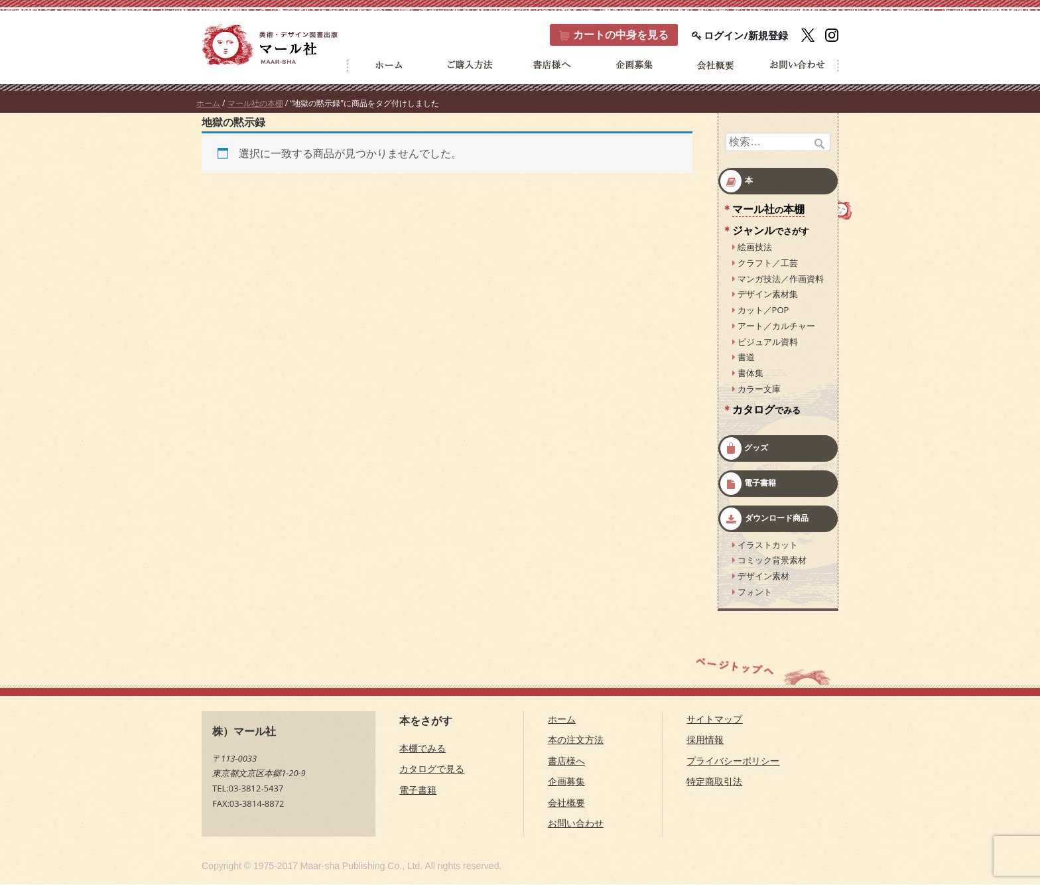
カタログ (766, 409)
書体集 (750, 373)
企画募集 (566, 782)
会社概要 (566, 802)
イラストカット (768, 545)
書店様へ (566, 760)
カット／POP (763, 310)
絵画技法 (755, 247)
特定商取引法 (714, 782)
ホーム (208, 103)
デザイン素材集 (768, 295)
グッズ (756, 447)
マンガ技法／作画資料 (781, 279)
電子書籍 (760, 482)
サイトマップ (714, 719)
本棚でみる (422, 748)
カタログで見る (431, 769)
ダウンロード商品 (777, 517)
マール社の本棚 (255, 103)
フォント (755, 592)
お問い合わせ (576, 823)
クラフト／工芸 (768, 263)
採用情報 (705, 740)
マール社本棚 (768, 209)
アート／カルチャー (776, 326)
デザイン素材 (763, 576)
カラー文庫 (759, 389)
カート (612, 35)
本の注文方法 (576, 740)
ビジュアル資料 (768, 342)
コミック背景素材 (772, 561)
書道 (746, 358)
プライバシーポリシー (732, 760)
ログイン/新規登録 (740, 35)
